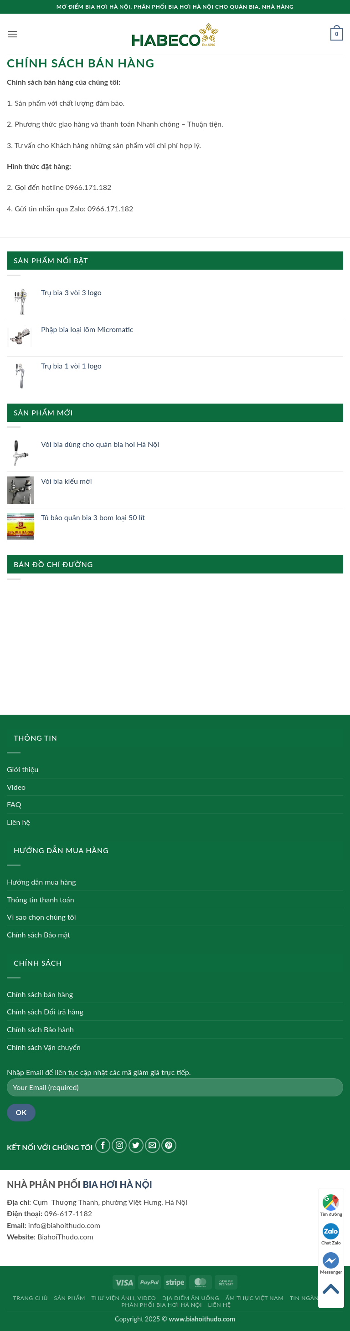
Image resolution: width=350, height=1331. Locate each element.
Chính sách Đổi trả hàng (45, 1011)
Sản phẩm (69, 1298)
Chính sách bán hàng (40, 994)
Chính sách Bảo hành (40, 1029)
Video (16, 787)
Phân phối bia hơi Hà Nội (161, 1304)
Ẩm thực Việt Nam (255, 1298)
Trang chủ (30, 1298)
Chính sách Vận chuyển (44, 1047)
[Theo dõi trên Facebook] (102, 1145)
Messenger (331, 1263)
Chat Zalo (331, 1234)
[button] (12, 34)
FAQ (14, 804)
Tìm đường (331, 1205)
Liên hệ (18, 822)
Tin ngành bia (312, 1298)
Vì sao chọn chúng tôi (41, 916)
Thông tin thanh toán (40, 899)
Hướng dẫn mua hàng (41, 881)
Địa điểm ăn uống (190, 1298)
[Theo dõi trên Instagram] (119, 1145)
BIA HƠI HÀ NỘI (117, 1184)
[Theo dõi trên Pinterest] (168, 1145)
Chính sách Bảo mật (38, 934)
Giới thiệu (22, 769)
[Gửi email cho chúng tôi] (152, 1145)
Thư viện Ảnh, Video (124, 1298)
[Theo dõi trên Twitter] (136, 1145)
